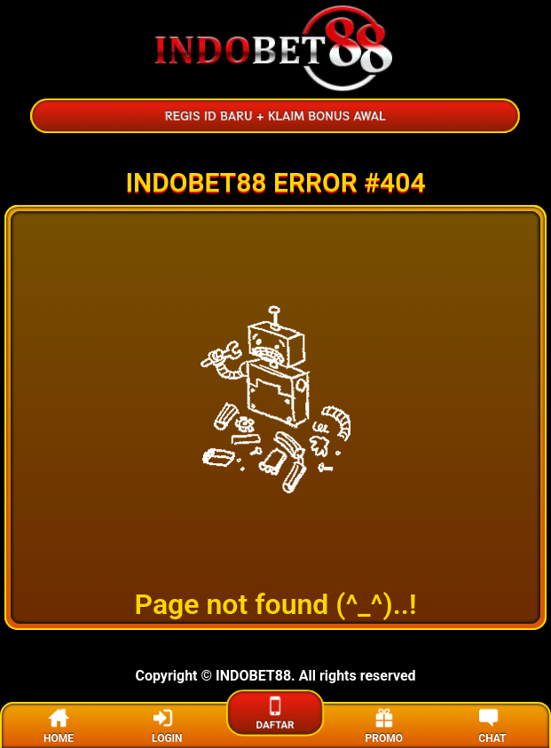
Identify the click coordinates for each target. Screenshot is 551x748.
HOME (58, 724)
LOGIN (167, 724)
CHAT (492, 724)
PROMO (383, 724)
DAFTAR (275, 712)
